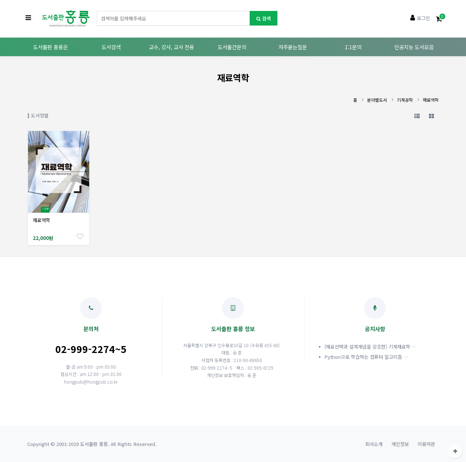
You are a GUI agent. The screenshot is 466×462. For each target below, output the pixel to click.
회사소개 (374, 443)
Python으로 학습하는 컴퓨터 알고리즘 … (366, 356)
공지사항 (375, 315)
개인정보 (400, 443)
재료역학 (431, 100)
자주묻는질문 (293, 47)
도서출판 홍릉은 (50, 47)
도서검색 (111, 47)
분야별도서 (377, 100)
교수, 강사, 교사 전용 (171, 47)
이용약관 (426, 443)
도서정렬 (37, 115)
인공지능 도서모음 (414, 47)
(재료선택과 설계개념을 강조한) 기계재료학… (369, 346)
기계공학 (405, 100)
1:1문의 (353, 47)
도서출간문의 (232, 47)
